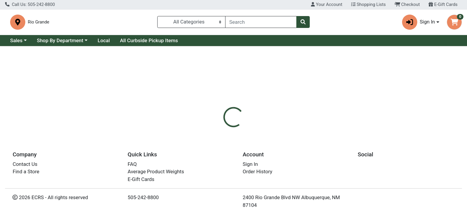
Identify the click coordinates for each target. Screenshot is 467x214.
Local (104, 41)
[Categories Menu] (191, 22)
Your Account (326, 4)
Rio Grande (147, 22)
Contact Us (25, 164)
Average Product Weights (156, 171)
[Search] (261, 22)
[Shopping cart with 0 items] (454, 22)
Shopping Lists (368, 4)
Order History (258, 171)
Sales (16, 41)
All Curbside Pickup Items (149, 41)
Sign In (250, 164)
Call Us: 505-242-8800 (30, 4)
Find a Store (26, 171)
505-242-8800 (143, 197)
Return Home (233, 86)
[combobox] (261, 22)
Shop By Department (60, 41)
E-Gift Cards (443, 4)
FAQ (132, 164)
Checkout (407, 4)
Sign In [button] (418, 22)
